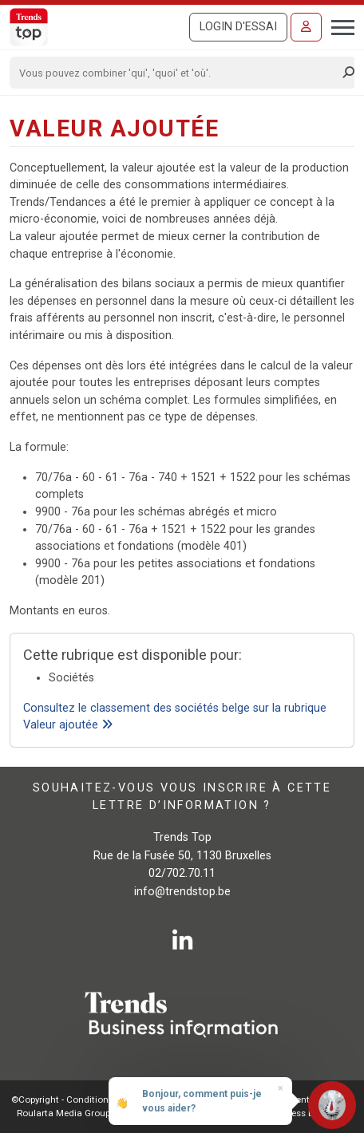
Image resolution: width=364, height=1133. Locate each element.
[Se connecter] (306, 27)
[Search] (177, 73)
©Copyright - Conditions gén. (72, 1099)
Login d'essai (238, 27)
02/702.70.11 (182, 873)
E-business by (304, 1113)
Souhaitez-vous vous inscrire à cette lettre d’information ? (182, 796)
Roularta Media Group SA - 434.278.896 (99, 1113)
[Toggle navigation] (338, 25)
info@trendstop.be (182, 891)
